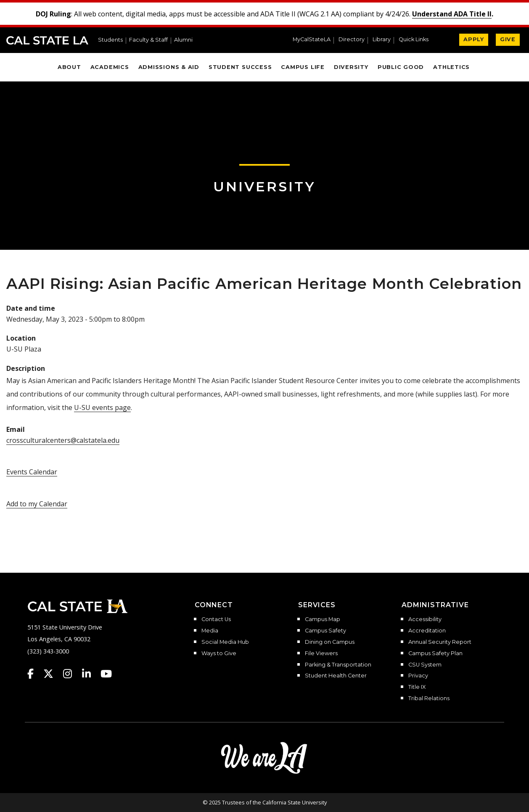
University (264, 186)
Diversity (351, 67)
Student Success (240, 67)
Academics (109, 67)
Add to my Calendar (36, 503)
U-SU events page (102, 407)
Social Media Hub (225, 642)
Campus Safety (325, 631)
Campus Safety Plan (435, 653)
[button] (417, 40)
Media (209, 631)
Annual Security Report (439, 642)
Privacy (418, 676)
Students (110, 40)
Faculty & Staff (148, 40)
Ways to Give (218, 653)
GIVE (508, 39)
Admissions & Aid (168, 67)
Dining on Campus (329, 642)
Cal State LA (47, 40)
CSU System (425, 665)
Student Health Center (336, 676)
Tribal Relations (429, 698)
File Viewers (321, 653)
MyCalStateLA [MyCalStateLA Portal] (312, 39)
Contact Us (216, 619)
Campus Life (302, 67)
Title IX (417, 687)
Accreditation (427, 631)
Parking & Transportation (338, 665)
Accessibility (425, 619)
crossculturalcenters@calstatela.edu (62, 440)
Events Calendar (31, 471)
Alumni (183, 40)
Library (382, 39)
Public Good (401, 67)
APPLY (473, 39)
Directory (352, 39)
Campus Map (322, 619)
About (69, 67)
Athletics (451, 67)
